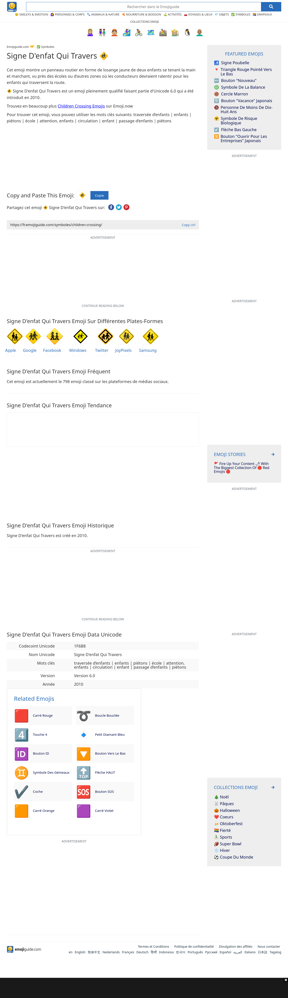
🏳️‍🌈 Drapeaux (262, 14)
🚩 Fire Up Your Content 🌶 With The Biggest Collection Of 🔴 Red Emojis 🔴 (241, 468)
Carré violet (104, 810)
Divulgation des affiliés (235, 946)
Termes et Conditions (153, 946)
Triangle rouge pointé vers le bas (243, 71)
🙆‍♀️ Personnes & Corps (67, 14)
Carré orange (43, 810)
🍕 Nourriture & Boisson (141, 14)
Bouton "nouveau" (235, 80)
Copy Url (188, 225)
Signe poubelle (231, 63)
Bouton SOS (104, 791)
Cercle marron (231, 94)
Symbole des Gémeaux (51, 772)
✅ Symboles (240, 14)
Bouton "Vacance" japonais (243, 101)
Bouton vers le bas (110, 753)
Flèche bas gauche (235, 130)
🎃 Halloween (227, 810)
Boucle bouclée (107, 715)
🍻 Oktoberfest (228, 824)
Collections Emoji (144, 22)
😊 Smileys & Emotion (31, 14)
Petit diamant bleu (110, 734)
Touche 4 (40, 734)
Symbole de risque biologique (235, 120)
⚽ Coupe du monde (233, 857)
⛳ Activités (172, 14)
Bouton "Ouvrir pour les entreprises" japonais (240, 138)
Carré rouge (43, 715)
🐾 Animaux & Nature (103, 14)
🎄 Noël (221, 797)
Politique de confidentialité (194, 946)
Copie (99, 195)
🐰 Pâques (224, 804)
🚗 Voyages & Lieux (198, 14)
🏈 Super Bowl (227, 844)
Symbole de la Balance (239, 87)
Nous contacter (269, 946)
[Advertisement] (144, 988)
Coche (38, 791)
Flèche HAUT (105, 772)
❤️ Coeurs (223, 817)
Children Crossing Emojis (81, 106)
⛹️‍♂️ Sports (223, 837)
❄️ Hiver (222, 850)
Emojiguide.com (18, 47)
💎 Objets (222, 14)
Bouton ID (41, 753)
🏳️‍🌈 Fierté (222, 830)
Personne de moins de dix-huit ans (243, 109)
